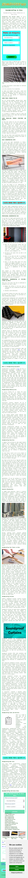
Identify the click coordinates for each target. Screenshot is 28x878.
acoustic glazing (10, 492)
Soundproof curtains (7, 653)
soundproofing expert (21, 719)
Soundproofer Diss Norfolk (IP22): (11, 16)
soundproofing (10, 137)
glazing (6, 520)
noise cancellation (21, 729)
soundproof (4, 93)
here (10, 784)
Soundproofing (5, 368)
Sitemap (3, 863)
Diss (18, 368)
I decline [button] (17, 869)
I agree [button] (16, 866)
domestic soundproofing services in (14, 731)
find (6, 763)
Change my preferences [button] (16, 872)
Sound (3, 82)
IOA (18, 349)
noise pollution (12, 783)
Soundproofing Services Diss (10, 791)
